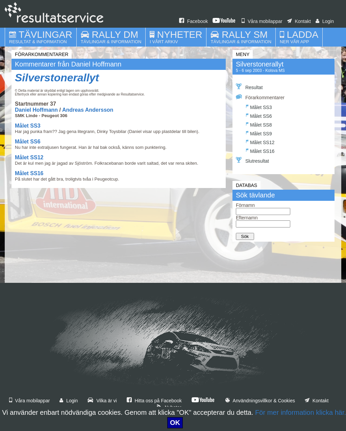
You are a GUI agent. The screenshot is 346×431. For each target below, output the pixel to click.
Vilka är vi (102, 400)
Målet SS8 (259, 124)
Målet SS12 (29, 157)
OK (175, 422)
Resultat (249, 86)
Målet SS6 (28, 141)
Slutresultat (252, 160)
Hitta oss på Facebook (154, 400)
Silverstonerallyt (57, 78)
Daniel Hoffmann (36, 110)
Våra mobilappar (262, 21)
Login (325, 21)
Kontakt (299, 21)
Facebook (193, 21)
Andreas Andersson (87, 110)
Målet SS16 (29, 173)
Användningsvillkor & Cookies (260, 400)
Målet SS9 (259, 132)
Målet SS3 (28, 126)
